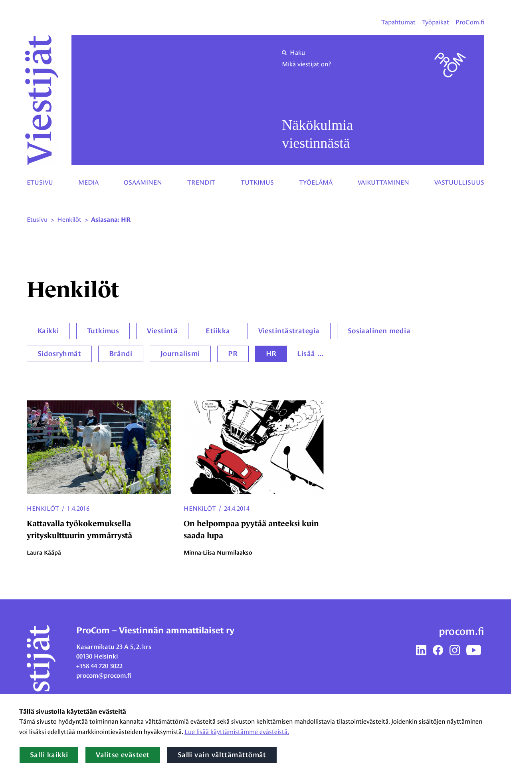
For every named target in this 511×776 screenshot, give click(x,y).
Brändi (121, 354)
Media (88, 182)
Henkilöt (43, 508)
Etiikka (218, 331)
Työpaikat (435, 22)
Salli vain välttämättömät (222, 755)
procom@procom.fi (103, 675)
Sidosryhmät (59, 354)
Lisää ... (310, 354)
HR (271, 354)
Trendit (201, 182)
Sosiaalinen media (379, 331)
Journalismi (180, 354)
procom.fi (461, 631)
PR (233, 354)
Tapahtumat (398, 22)
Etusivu (40, 182)
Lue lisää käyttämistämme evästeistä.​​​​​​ (236, 732)
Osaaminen (143, 182)
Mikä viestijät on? (306, 64)
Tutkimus (257, 182)
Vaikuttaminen (383, 182)
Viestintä (162, 331)
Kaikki (48, 331)
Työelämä (316, 182)
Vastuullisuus (459, 182)
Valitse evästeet (122, 755)
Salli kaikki (49, 755)
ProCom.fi (470, 22)
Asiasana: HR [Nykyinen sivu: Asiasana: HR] (111, 219)
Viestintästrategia (289, 331)
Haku (293, 52)
